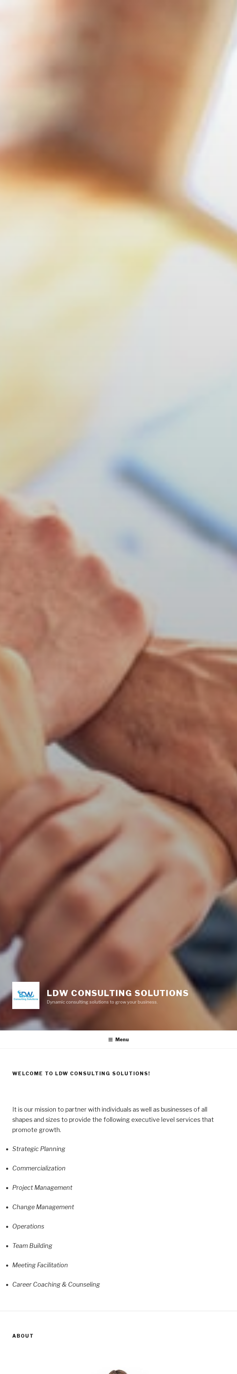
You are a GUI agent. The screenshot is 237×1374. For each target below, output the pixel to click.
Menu (118, 1039)
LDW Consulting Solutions (118, 993)
